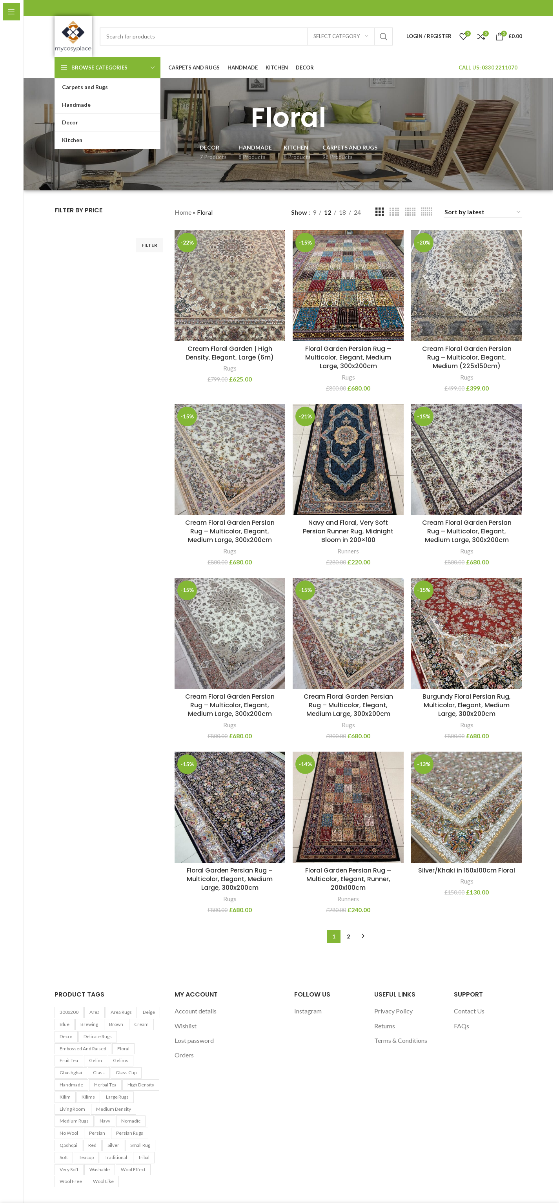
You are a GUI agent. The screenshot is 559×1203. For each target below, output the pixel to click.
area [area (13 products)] (94, 1012)
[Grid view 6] (426, 212)
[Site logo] (73, 35)
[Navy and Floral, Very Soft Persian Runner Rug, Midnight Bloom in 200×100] (348, 459)
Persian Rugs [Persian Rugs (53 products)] (129, 1133)
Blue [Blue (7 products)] (64, 1024)
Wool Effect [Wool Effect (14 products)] (133, 1169)
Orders (184, 1055)
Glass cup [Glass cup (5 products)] (126, 1072)
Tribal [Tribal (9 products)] (143, 1157)
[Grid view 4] (394, 212)
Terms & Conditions (400, 1040)
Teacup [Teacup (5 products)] (86, 1157)
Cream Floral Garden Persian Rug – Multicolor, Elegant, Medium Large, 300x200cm (229, 531)
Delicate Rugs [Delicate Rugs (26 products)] (98, 1036)
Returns (384, 1026)
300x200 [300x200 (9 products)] (69, 1012)
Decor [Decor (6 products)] (66, 1036)
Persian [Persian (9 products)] (97, 1133)
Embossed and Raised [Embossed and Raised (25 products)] (83, 1048)
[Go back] (241, 118)
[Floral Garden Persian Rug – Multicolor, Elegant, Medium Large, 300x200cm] (348, 285)
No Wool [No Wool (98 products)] (69, 1133)
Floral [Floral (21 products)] (123, 1048)
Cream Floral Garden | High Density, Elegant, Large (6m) (230, 352)
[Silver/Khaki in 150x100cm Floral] (467, 807)
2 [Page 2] (348, 936)
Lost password (194, 1040)
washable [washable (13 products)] (99, 1169)
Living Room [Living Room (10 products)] (72, 1109)
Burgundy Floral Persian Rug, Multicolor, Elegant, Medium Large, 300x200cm (466, 705)
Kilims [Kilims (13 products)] (88, 1097)
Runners (348, 550)
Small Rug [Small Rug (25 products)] (140, 1145)
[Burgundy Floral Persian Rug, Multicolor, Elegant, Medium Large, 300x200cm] (467, 633)
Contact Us (469, 1011)
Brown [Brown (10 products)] (116, 1024)
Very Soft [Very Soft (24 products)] (69, 1169)
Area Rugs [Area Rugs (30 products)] (121, 1012)
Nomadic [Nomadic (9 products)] (130, 1121)
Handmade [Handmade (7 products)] (71, 1085)
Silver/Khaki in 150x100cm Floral (466, 870)
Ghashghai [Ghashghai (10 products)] (71, 1072)
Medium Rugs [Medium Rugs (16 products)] (74, 1121)
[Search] (246, 36)
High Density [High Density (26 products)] (140, 1085)
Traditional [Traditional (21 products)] (116, 1157)
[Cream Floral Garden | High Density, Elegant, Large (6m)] (230, 285)
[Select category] (341, 36)
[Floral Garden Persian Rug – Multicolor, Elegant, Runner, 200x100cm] (348, 807)
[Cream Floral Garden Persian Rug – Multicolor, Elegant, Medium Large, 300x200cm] (230, 459)
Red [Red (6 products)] (92, 1145)
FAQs (461, 1026)
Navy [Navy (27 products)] (105, 1121)
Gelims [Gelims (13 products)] (120, 1061)
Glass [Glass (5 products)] (99, 1072)
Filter (149, 245)
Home (183, 212)
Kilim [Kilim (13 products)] (65, 1097)
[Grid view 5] (410, 212)
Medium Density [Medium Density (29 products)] (113, 1109)
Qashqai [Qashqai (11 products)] (68, 1145)
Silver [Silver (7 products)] (113, 1145)
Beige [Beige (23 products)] (149, 1012)
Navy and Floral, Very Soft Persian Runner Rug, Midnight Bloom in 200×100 (348, 531)
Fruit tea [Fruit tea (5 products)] (69, 1061)
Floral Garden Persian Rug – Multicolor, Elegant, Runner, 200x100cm (348, 879)
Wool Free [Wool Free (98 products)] (71, 1182)
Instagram (308, 1011)
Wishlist (186, 1026)
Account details (196, 1011)
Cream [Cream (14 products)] (141, 1024)
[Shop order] (483, 212)
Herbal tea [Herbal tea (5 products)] (105, 1085)
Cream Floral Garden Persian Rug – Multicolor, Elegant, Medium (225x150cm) (466, 357)
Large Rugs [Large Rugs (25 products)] (117, 1097)
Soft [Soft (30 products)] (64, 1157)
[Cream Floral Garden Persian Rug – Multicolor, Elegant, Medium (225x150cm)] (467, 285)
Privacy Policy (393, 1011)
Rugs (230, 368)
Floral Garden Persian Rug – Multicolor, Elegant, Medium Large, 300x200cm (348, 357)
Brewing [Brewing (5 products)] (89, 1024)
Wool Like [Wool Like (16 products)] (103, 1182)
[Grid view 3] (379, 212)
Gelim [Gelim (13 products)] (95, 1061)
